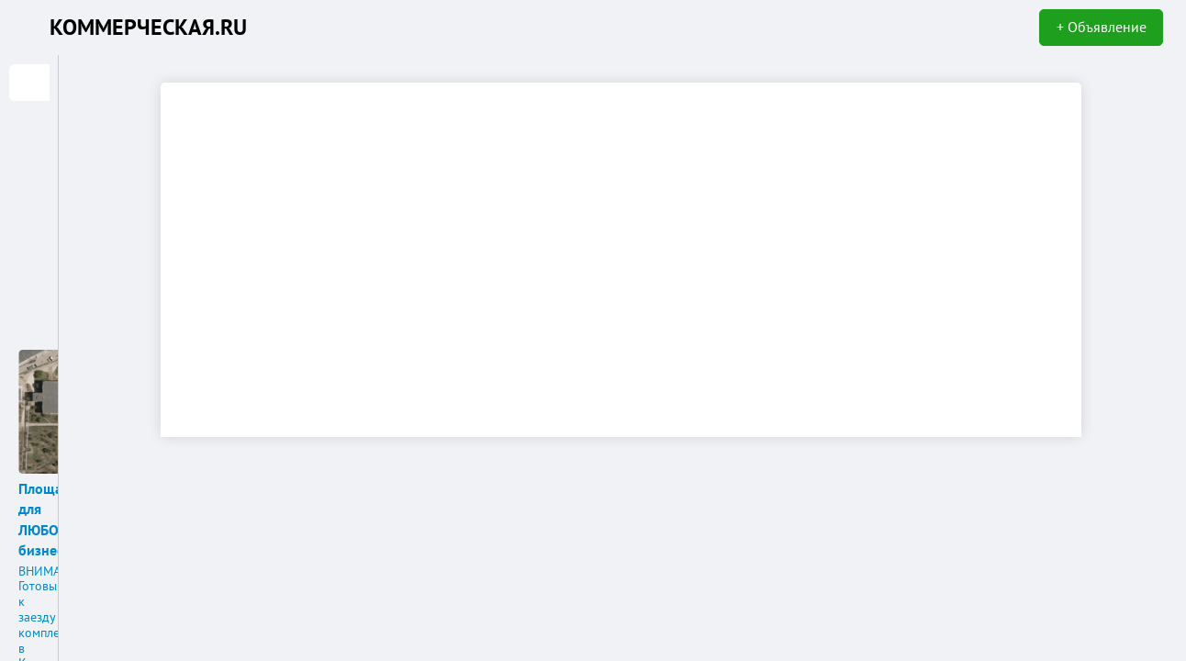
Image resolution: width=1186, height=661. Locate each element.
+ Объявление (1102, 26)
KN (29, 28)
